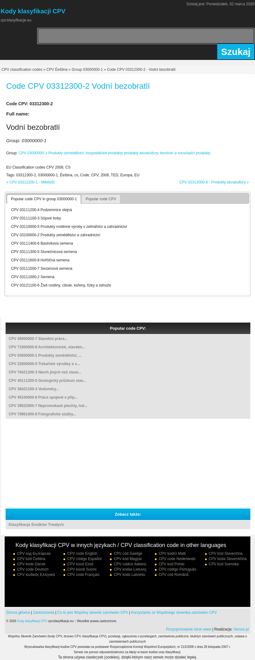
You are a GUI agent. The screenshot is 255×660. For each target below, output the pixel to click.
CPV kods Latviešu (129, 574)
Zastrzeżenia (44, 612)
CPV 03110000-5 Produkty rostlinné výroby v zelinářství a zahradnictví (69, 226)
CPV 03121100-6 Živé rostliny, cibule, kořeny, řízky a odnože (61, 285)
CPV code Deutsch (32, 569)
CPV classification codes (22, 69)
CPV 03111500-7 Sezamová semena (41, 268)
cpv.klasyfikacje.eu (16, 20)
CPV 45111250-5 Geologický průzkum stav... (47, 380)
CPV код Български (34, 553)
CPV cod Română (173, 574)
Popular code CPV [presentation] (101, 199)
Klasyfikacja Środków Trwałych (36, 524)
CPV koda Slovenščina (228, 559)
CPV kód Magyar (128, 559)
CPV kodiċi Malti (172, 553)
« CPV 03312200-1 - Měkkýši (30, 182)
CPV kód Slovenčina (226, 553)
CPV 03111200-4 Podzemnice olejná (41, 210)
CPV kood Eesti (80, 564)
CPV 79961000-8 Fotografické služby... (42, 414)
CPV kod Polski (171, 564)
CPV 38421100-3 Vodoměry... (34, 389)
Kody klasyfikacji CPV (32, 621)
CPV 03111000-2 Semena (32, 277)
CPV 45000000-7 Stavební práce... (38, 339)
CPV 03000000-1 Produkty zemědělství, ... (45, 355)
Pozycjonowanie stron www (188, 629)
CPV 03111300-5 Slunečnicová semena (44, 252)
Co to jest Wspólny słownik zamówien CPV (92, 612)
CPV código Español (84, 559)
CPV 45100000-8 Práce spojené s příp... (43, 397)
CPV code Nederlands (177, 559)
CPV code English (82, 553)
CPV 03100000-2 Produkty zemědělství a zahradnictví (55, 235)
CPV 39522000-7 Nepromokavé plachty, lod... (48, 406)
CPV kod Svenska (224, 564)
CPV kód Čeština (31, 559)
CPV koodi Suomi (81, 569)
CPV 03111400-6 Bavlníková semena (42, 243)
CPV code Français (83, 574)
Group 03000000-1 (87, 69)
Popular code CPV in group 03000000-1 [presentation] (44, 199)
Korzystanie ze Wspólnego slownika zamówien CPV (174, 612)
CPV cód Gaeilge (128, 553)
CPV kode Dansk (31, 564)
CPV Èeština (57, 69)
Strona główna (18, 612)
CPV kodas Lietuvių (130, 569)
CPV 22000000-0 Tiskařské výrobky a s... (44, 364)
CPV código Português (177, 569)
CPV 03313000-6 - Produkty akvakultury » (214, 182)
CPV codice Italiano (130, 564)
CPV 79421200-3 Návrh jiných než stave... (45, 372)
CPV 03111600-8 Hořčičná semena (40, 260)
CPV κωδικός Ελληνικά (36, 574)
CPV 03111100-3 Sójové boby (36, 218)
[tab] (44, 199)
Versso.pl (241, 629)
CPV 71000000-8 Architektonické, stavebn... (47, 347)
